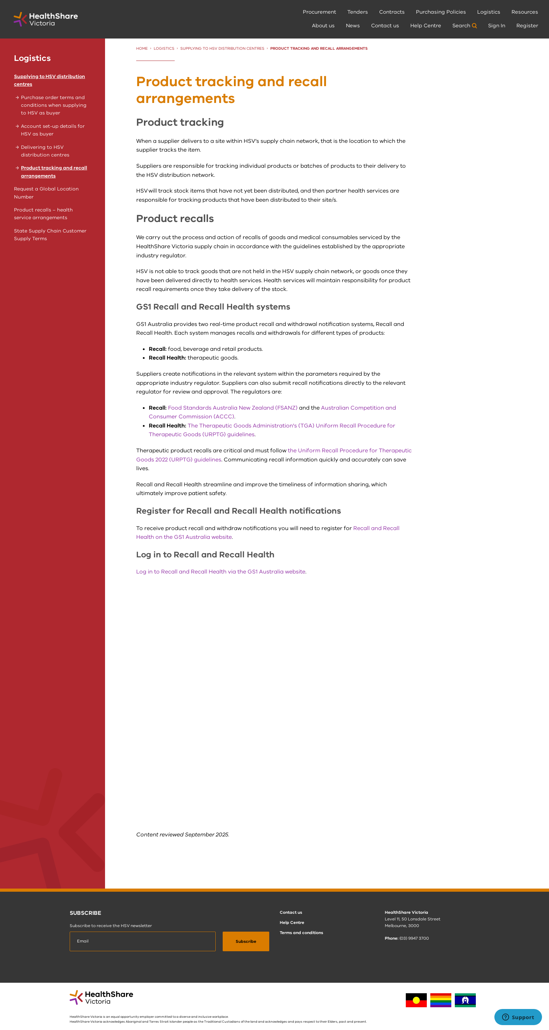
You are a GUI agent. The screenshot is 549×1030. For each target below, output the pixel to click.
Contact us (385, 25)
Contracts (392, 11)
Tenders (357, 11)
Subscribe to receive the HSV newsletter (111, 925)
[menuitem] (319, 12)
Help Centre (425, 25)
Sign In (496, 25)
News (353, 25)
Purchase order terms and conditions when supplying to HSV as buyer (53, 105)
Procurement (319, 11)
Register (527, 25)
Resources (525, 11)
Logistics (488, 11)
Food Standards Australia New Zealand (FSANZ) (233, 408)
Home (142, 48)
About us (323, 25)
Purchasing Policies (441, 11)
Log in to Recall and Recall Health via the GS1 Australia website (220, 572)
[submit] (246, 941)
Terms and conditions (301, 932)
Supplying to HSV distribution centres (222, 48)
